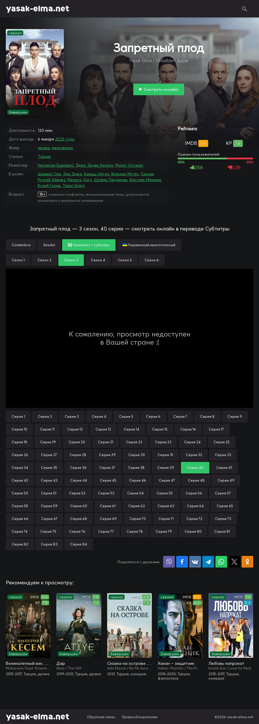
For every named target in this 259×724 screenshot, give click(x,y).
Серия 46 (137, 480)
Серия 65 (225, 506)
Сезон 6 (152, 260)
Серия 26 (20, 455)
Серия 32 (194, 455)
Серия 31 (165, 455)
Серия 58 (20, 506)
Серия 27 (49, 455)
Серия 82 (20, 544)
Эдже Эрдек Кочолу (94, 165)
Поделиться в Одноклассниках (247, 562)
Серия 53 (106, 493)
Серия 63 (166, 506)
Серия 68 (78, 518)
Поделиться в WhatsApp (221, 562)
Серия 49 (225, 480)
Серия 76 (77, 531)
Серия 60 (78, 506)
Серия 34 (20, 467)
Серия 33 (223, 455)
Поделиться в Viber (169, 562)
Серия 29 (107, 455)
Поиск (244, 8)
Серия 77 (106, 531)
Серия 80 (193, 531)
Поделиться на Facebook (182, 562)
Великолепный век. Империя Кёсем (28, 663)
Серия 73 (223, 518)
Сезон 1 (18, 260)
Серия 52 (77, 493)
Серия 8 (207, 416)
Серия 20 (77, 442)
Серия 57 (223, 493)
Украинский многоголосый (149, 245)
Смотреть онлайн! (161, 89)
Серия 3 (72, 416)
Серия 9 (234, 416)
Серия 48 (196, 480)
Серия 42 (20, 480)
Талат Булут (74, 185)
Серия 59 (49, 506)
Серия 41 (224, 467)
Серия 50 (20, 493)
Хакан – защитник (176, 663)
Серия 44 (78, 480)
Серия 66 (20, 518)
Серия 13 (103, 429)
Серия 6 (153, 416)
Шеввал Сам (49, 174)
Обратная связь (101, 717)
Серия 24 (192, 442)
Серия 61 (108, 506)
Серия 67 (49, 518)
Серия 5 (126, 416)
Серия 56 (194, 493)
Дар (60, 663)
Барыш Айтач (96, 174)
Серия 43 (49, 480)
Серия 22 (134, 442)
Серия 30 (136, 455)
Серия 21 (105, 442)
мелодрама (62, 147)
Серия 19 (48, 442)
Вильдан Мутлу (125, 174)
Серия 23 (163, 442)
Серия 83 (49, 544)
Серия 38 (136, 467)
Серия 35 (49, 467)
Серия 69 (108, 518)
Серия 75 (48, 531)
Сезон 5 (125, 260)
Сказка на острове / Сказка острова (129, 663)
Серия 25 (221, 442)
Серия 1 (18, 416)
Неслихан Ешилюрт (55, 165)
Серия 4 (99, 416)
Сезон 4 (98, 260)
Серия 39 (165, 467)
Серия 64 (195, 506)
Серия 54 (135, 493)
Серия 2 (45, 416)
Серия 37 (107, 467)
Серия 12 (75, 429)
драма (44, 147)
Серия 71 (166, 518)
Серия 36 (78, 467)
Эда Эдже (72, 174)
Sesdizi (49, 245)
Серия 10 (19, 429)
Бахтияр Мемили (145, 179)
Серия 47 (167, 480)
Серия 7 (180, 416)
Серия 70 (138, 518)
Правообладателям (139, 717)
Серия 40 (195, 467)
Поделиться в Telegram (208, 562)
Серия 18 (19, 442)
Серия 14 (131, 429)
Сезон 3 (71, 260)
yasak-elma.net (37, 8)
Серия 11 (47, 429)
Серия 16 (188, 429)
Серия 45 (108, 480)
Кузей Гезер (49, 185)
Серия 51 (48, 493)
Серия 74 (20, 531)
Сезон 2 (44, 260)
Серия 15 (160, 429)
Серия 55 (165, 493)
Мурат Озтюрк (129, 165)
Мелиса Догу (79, 179)
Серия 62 (136, 506)
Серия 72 (194, 518)
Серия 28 (78, 455)
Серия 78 (135, 531)
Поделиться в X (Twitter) (234, 562)
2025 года (64, 139)
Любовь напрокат (226, 663)
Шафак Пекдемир (110, 179)
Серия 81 (222, 531)
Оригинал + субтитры (89, 245)
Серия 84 (78, 544)
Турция (44, 156)
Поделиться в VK (195, 562)
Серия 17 (216, 429)
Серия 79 (164, 531)
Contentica (21, 245)
